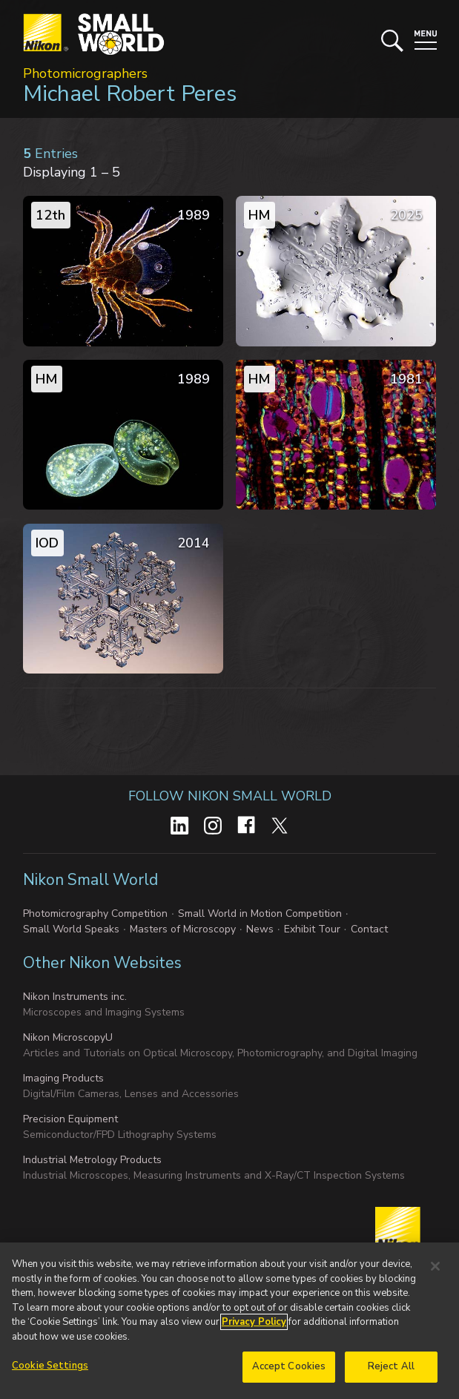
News (260, 929)
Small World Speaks (71, 929)
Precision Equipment (70, 1119)
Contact (369, 929)
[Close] (435, 1268)
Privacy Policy (254, 1324)
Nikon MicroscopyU (68, 1037)
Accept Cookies (289, 1368)
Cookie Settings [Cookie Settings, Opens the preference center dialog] (50, 1368)
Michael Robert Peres (130, 94)
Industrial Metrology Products (92, 1160)
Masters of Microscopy (183, 929)
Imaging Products (63, 1078)
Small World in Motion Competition (260, 913)
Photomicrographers (85, 73)
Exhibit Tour (312, 929)
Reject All (391, 1368)
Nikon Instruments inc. (75, 997)
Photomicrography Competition (95, 913)
